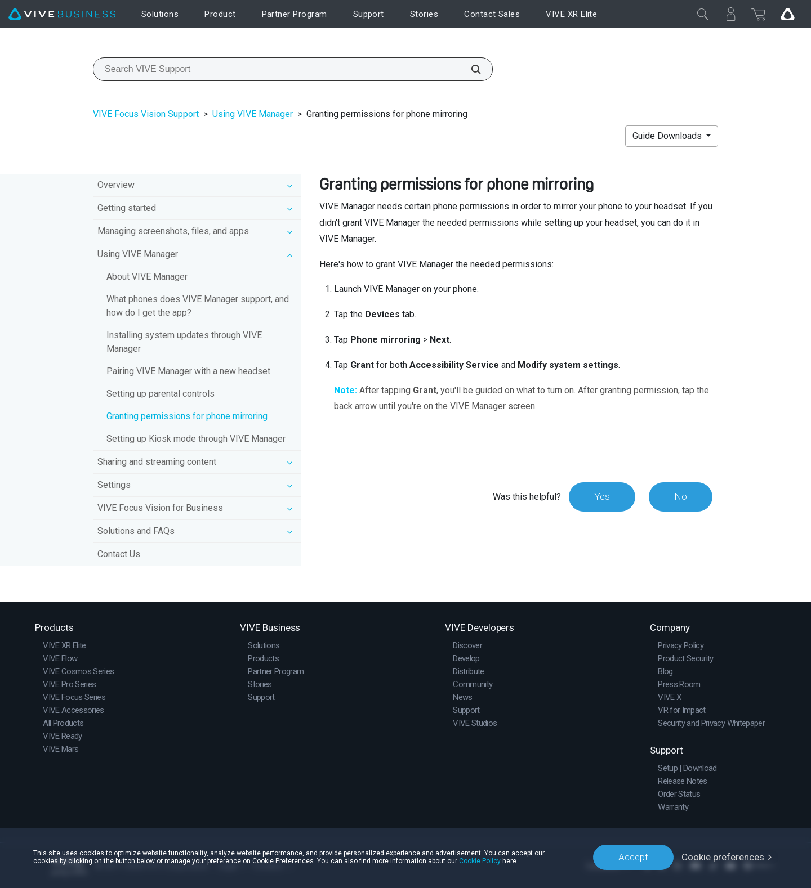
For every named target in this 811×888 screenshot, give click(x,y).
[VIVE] (61, 14)
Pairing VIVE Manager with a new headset (188, 371)
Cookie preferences (722, 857)
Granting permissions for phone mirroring (187, 416)
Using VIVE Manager (252, 114)
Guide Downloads (668, 136)
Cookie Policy (480, 861)
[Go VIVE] (787, 14)
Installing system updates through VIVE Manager (184, 342)
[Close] (703, 14)
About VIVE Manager (147, 276)
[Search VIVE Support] (469, 69)
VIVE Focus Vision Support (146, 114)
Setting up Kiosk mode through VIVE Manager (196, 438)
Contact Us (118, 554)
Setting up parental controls (160, 393)
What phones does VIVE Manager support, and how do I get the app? (197, 306)
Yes (602, 496)
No (680, 496)
